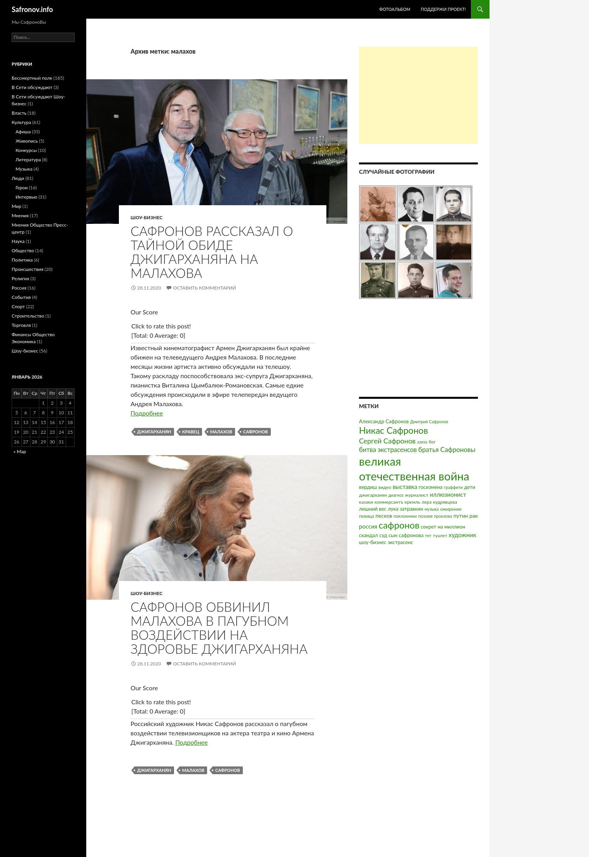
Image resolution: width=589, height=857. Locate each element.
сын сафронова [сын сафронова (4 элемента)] (406, 535)
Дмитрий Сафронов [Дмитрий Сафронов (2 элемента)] (429, 421)
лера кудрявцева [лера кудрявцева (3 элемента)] (439, 502)
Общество (23, 250)
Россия (19, 288)
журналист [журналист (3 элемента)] (416, 495)
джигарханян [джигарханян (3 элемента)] (373, 495)
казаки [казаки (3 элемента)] (366, 502)
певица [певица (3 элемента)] (366, 516)
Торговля (21, 325)
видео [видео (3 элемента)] (384, 487)
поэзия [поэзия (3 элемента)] (425, 516)
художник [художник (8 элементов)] (462, 534)
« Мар (20, 451)
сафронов (255, 431)
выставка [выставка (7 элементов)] (405, 486)
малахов (221, 431)
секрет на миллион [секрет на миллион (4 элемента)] (443, 527)
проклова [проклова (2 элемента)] (443, 515)
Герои (22, 187)
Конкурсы (26, 150)
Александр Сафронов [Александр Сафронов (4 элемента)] (384, 421)
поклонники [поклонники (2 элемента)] (405, 515)
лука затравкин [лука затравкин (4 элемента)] (405, 509)
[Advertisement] (418, 95)
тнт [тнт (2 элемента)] (428, 535)
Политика (22, 260)
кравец (190, 431)
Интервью (26, 197)
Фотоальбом (394, 9)
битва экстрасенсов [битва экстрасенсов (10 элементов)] (388, 450)
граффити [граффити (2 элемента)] (453, 487)
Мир (16, 206)
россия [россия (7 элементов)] (368, 526)
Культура (21, 122)
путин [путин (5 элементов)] (460, 515)
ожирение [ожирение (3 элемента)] (451, 509)
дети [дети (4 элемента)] (470, 487)
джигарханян (154, 431)
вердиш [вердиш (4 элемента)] (368, 487)
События (21, 297)
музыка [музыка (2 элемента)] (432, 508)
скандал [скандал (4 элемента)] (368, 535)
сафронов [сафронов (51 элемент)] (399, 525)
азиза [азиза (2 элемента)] (422, 441)
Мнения (20, 215)
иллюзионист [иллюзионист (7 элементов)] (448, 494)
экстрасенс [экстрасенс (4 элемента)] (400, 542)
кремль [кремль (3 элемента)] (412, 502)
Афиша (23, 131)
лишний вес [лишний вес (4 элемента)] (373, 509)
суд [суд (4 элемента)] (383, 535)
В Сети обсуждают (32, 87)
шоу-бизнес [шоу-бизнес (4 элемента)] (372, 542)
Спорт (18, 306)
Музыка (24, 169)
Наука (18, 241)
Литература (28, 159)
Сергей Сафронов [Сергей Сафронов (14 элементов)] (387, 440)
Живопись (27, 141)
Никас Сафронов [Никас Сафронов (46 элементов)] (393, 430)
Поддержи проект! (443, 9)
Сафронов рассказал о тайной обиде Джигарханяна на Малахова (212, 252)
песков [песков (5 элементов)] (383, 515)
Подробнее (147, 413)
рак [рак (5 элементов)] (473, 515)
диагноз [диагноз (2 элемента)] (396, 494)
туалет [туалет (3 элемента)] (440, 535)
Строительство (28, 316)
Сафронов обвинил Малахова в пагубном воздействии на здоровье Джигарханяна (219, 627)
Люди (18, 178)
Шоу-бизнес (146, 217)
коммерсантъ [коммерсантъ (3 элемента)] (389, 502)
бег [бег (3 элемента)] (432, 442)
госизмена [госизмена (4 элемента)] (430, 487)
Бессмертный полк (32, 78)
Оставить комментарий (204, 288)
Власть (19, 113)
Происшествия (28, 269)
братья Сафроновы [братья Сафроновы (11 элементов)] (447, 449)
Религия (20, 278)
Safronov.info (32, 9)
